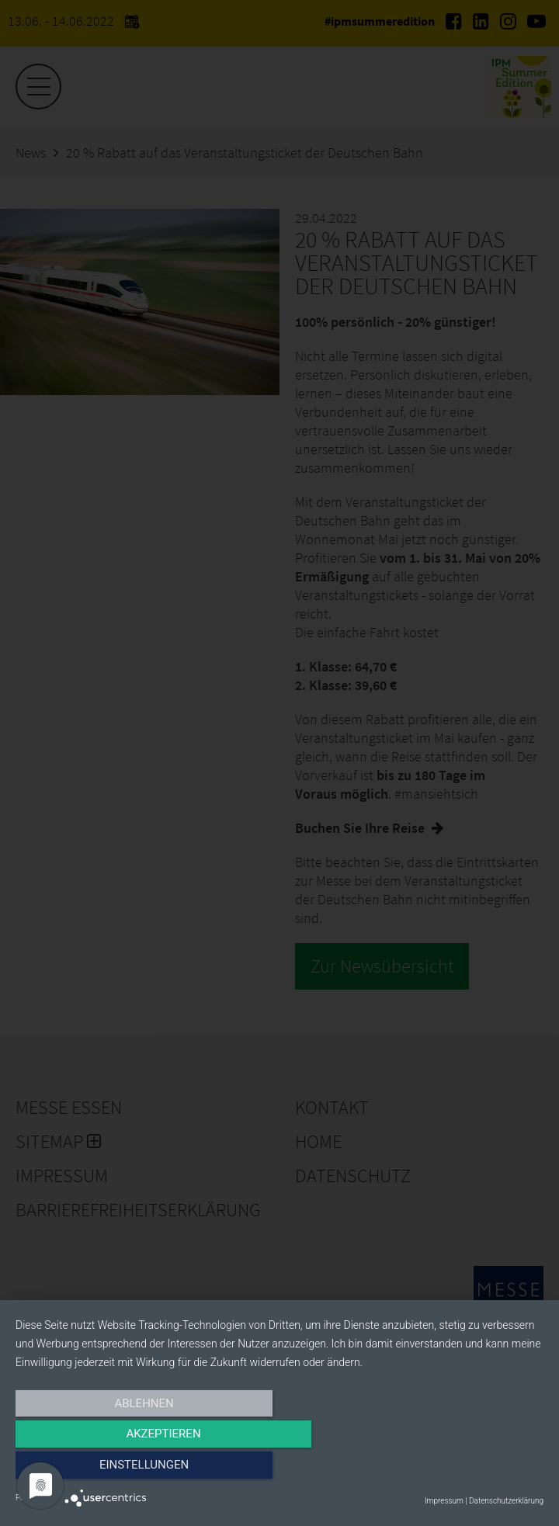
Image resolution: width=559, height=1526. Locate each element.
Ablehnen (94, 1469)
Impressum (444, 1501)
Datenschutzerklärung (506, 1501)
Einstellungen (464, 1469)
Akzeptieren (279, 1469)
